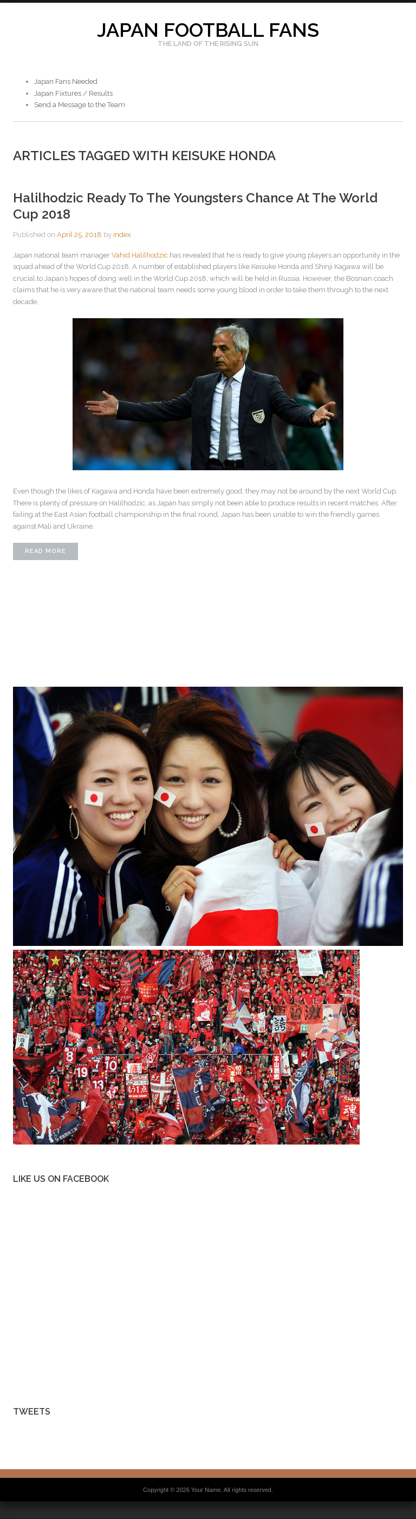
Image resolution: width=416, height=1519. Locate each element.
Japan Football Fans (208, 29)
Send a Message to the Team (79, 105)
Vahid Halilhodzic (140, 255)
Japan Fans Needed (66, 81)
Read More (45, 551)
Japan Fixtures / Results (73, 93)
